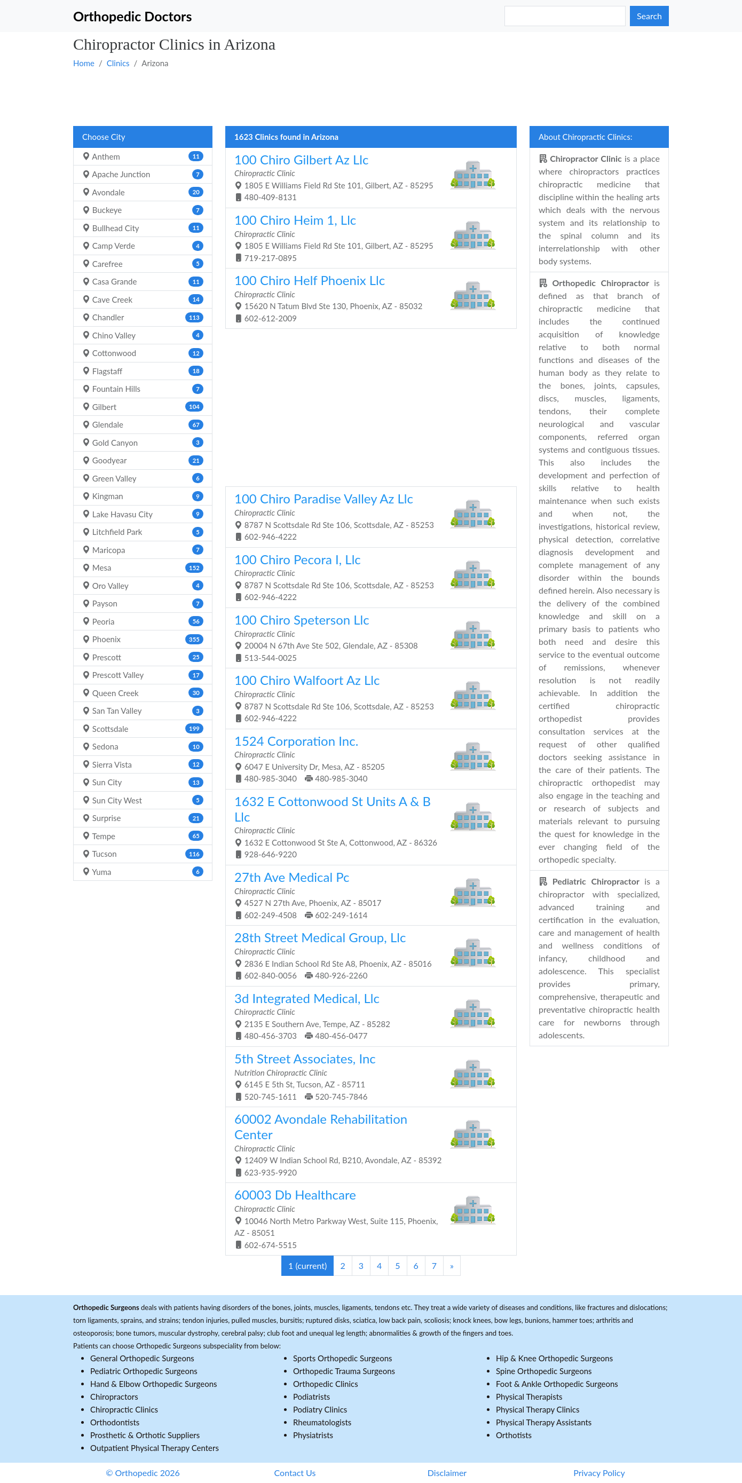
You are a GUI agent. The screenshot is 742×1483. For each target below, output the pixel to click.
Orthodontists (114, 1422)
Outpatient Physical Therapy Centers (154, 1448)
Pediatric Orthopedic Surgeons (144, 1371)
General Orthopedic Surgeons (142, 1358)
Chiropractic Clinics (124, 1409)
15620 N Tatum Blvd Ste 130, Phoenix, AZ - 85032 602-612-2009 (367, 297)
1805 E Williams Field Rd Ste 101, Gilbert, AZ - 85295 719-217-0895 (367, 237)
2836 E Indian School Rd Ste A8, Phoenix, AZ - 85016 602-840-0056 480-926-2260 (367, 954)
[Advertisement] (371, 97)
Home (83, 63)
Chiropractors (114, 1396)
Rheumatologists (322, 1422)
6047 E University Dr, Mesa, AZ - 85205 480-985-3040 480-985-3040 (367, 758)
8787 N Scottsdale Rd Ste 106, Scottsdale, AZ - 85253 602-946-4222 (367, 516)
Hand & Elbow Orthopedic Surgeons (153, 1384)
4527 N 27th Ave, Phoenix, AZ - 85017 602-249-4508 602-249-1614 (367, 894)
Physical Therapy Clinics (537, 1409)
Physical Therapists (529, 1396)
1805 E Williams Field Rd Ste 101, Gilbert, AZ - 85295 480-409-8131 (367, 177)
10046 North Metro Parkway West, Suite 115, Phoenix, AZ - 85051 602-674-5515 (367, 1218)
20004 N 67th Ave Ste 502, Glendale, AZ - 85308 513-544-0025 (367, 637)
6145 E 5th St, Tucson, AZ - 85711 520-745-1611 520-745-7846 (367, 1076)
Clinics (118, 63)
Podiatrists (311, 1396)
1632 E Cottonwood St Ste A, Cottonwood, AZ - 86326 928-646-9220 (367, 826)
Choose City (103, 136)
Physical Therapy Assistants (543, 1422)
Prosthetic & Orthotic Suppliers (145, 1435)
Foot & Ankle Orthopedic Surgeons (557, 1384)
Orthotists (514, 1435)
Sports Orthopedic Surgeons (342, 1358)
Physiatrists (313, 1435)
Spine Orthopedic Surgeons (544, 1371)
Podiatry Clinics (320, 1409)
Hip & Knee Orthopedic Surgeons (554, 1358)
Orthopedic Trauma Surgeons (344, 1371)
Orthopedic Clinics (325, 1384)
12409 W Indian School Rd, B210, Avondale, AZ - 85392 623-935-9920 (367, 1144)
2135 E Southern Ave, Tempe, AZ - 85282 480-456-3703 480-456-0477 (367, 1015)
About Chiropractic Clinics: (585, 136)
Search (649, 16)
